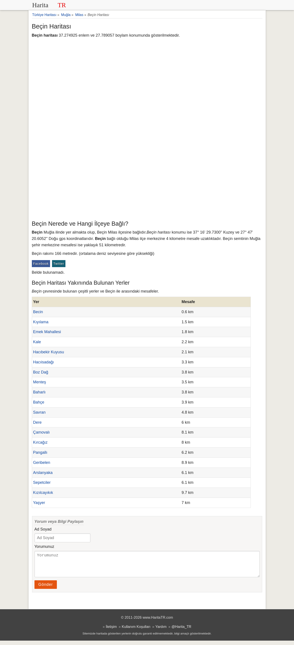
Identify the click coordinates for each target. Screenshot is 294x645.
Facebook (41, 263)
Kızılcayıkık (43, 492)
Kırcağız (40, 442)
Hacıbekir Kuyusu (48, 352)
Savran (39, 412)
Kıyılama (41, 322)
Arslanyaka (43, 472)
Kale (37, 342)
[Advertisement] (147, 185)
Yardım (161, 631)
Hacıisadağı (43, 362)
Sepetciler (42, 482)
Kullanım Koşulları (136, 631)
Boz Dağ (40, 372)
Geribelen (41, 462)
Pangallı (40, 452)
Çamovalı (41, 432)
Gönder (45, 589)
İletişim (111, 631)
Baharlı (39, 392)
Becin (38, 312)
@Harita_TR (181, 631)
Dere (37, 422)
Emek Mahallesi (47, 332)
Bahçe (38, 402)
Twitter (58, 263)
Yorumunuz (44, 546)
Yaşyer (39, 502)
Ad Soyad (43, 529)
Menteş (39, 382)
